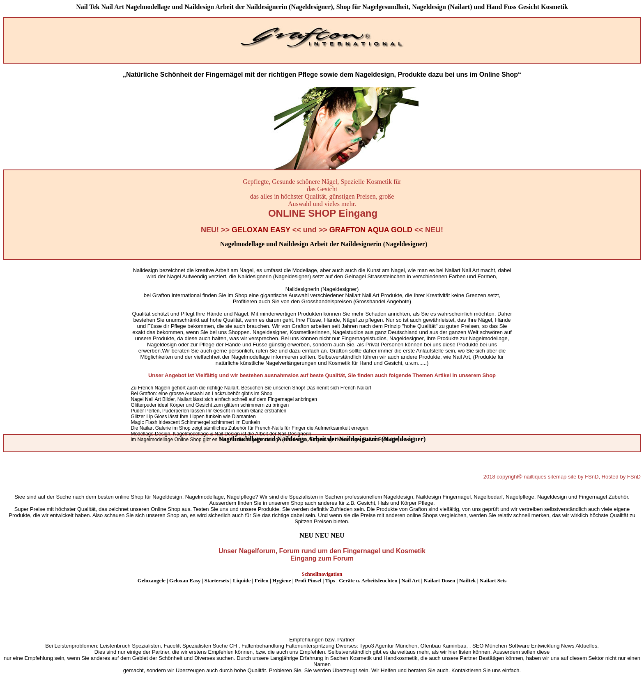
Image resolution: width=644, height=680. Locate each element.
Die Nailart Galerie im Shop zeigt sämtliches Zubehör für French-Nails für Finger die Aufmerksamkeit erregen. (250, 428)
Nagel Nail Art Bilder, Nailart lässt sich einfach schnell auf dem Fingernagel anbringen (224, 399)
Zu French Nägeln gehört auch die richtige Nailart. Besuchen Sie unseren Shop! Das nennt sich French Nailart (251, 388)
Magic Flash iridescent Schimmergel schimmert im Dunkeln (195, 422)
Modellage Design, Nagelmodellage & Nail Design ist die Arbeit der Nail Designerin (221, 434)
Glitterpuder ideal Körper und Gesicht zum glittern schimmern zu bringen (210, 405)
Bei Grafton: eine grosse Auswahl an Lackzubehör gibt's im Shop (201, 393)
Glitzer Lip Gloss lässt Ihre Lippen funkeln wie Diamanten (193, 416)
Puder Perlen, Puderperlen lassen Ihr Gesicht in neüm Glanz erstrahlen (208, 411)
